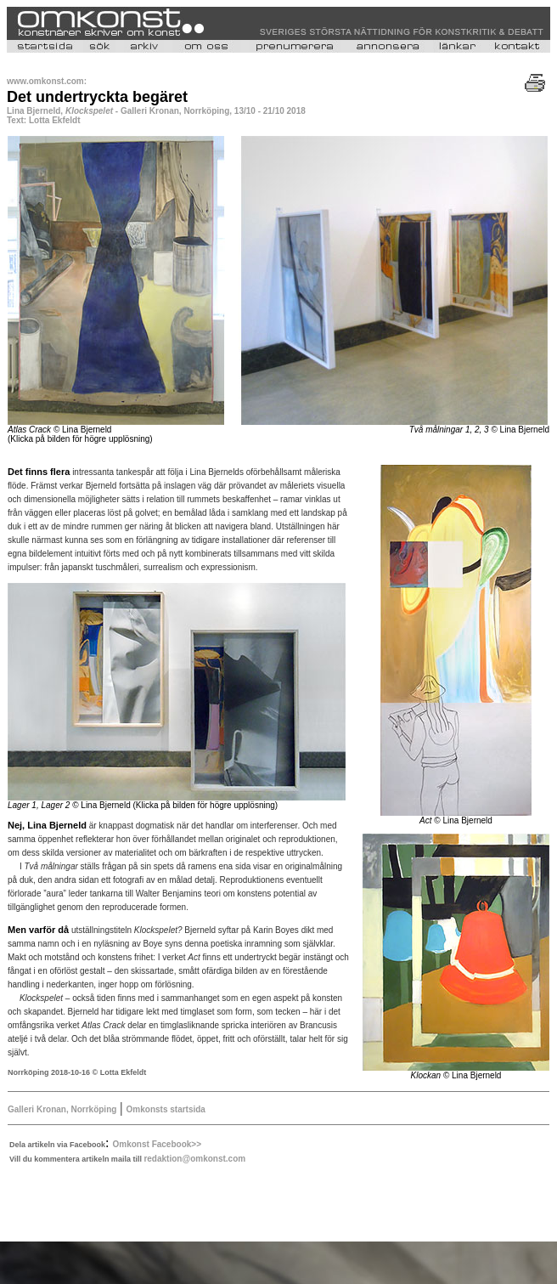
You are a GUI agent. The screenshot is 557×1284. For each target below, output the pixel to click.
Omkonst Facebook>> (157, 1144)
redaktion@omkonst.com (194, 1158)
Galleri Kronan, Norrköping (62, 1109)
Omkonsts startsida (166, 1109)
